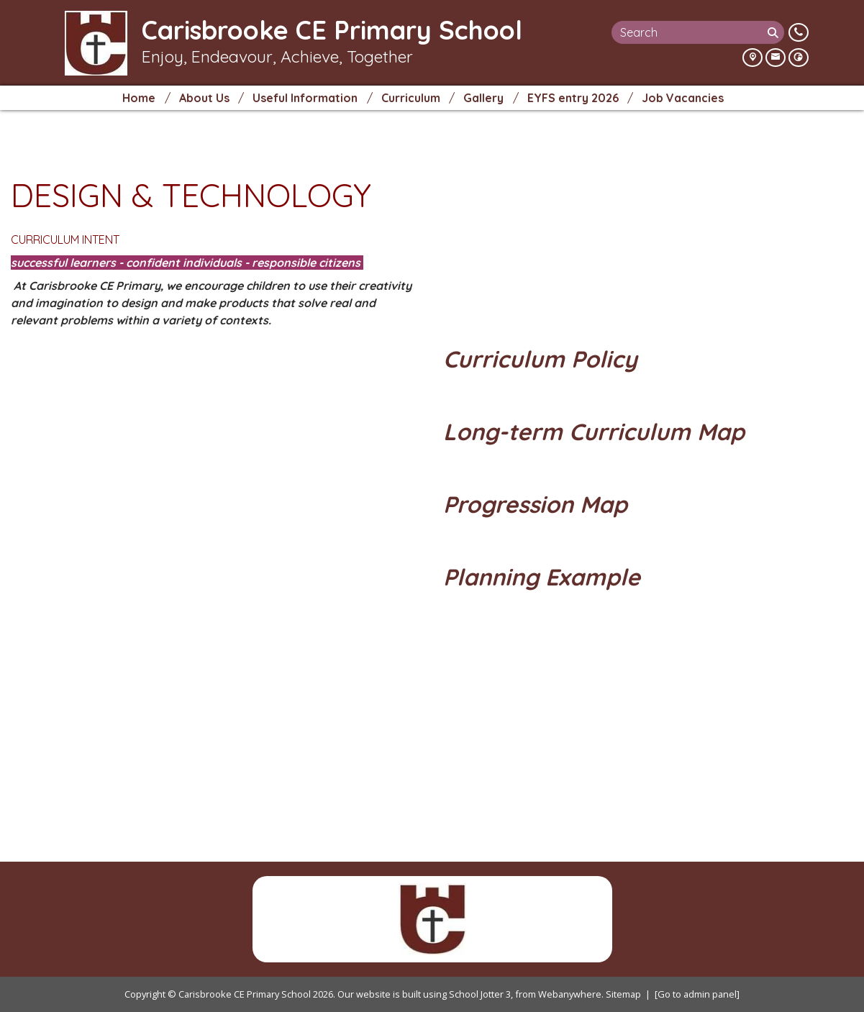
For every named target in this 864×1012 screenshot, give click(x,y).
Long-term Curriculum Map (597, 431)
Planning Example (548, 576)
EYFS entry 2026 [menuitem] (573, 98)
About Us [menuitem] (204, 98)
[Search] (774, 32)
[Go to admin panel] (697, 994)
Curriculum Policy (543, 359)
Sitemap (623, 994)
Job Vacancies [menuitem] (683, 98)
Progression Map (538, 504)
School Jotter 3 (480, 994)
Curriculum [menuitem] (410, 98)
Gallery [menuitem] (483, 98)
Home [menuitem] (138, 98)
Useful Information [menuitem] (305, 98)
